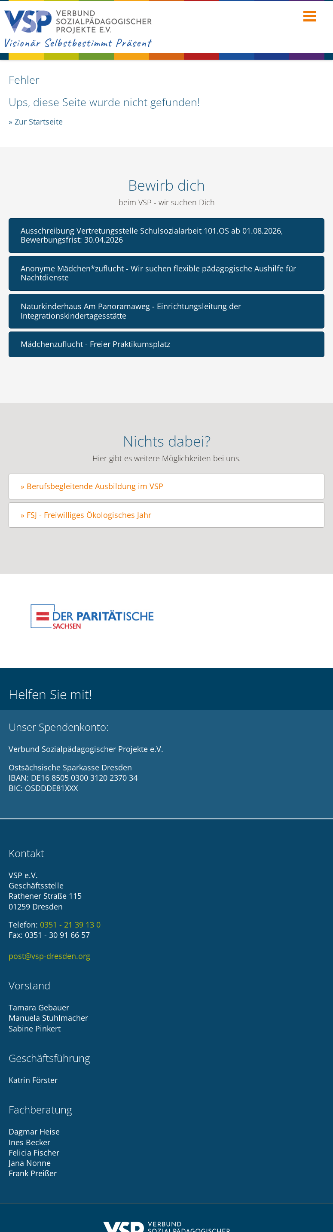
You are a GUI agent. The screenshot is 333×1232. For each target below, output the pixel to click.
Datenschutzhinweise (105, 1151)
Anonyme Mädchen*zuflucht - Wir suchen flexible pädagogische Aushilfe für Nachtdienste (158, 273)
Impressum (37, 1151)
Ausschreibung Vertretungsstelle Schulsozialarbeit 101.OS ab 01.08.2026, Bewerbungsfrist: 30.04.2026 (152, 235)
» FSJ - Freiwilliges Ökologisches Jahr (86, 515)
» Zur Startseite (36, 121)
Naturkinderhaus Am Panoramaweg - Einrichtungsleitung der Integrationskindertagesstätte (131, 311)
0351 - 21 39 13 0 (70, 923)
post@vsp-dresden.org (49, 954)
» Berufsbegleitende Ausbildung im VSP (92, 486)
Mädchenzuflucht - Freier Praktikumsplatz (95, 344)
